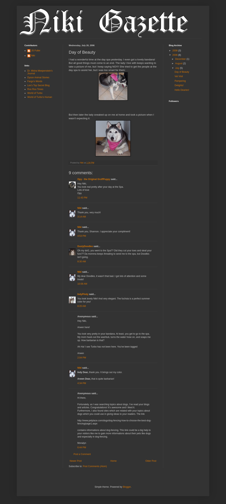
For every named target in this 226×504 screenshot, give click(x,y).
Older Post (150, 461)
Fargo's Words (34, 81)
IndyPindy (82, 294)
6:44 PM (81, 447)
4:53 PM (81, 236)
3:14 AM (81, 216)
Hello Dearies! (182, 90)
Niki (79, 208)
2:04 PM (81, 357)
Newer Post (76, 461)
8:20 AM (81, 306)
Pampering (180, 81)
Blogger (127, 487)
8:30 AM (81, 261)
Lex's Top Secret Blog (38, 85)
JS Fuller (35, 50)
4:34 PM (81, 383)
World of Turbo (34, 93)
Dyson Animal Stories (38, 77)
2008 (175, 50)
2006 (175, 55)
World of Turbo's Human (39, 97)
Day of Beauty (182, 72)
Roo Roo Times (35, 89)
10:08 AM (82, 283)
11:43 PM (82, 197)
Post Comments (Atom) (95, 466)
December (181, 59)
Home (113, 461)
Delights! (179, 85)
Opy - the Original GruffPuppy (93, 179)
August (179, 63)
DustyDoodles (85, 246)
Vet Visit (179, 76)
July (177, 68)
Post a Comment (82, 454)
